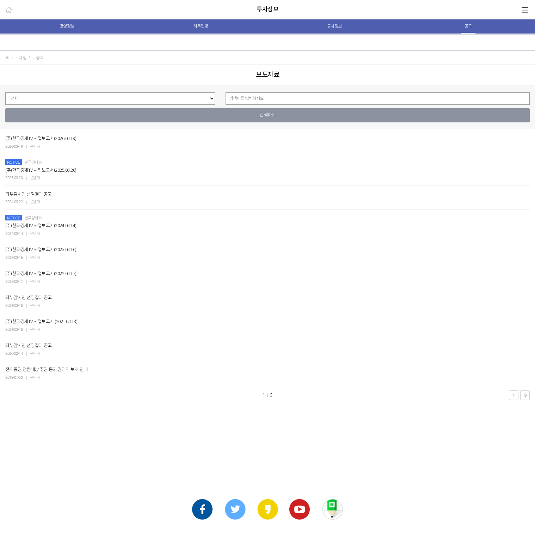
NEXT (513, 395)
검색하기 (267, 115)
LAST (525, 395)
